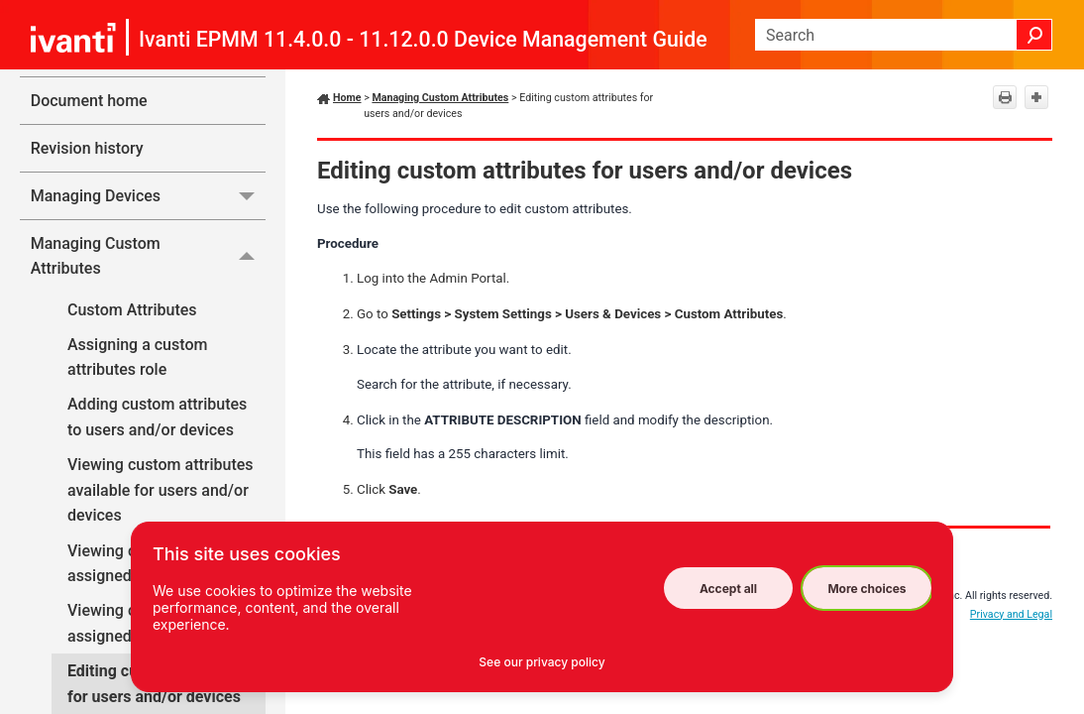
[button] (1034, 35)
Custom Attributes (132, 309)
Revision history (87, 148)
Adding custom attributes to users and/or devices (157, 417)
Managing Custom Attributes (148, 256)
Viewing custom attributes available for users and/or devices (160, 490)
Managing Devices (148, 196)
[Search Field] (903, 35)
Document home (89, 100)
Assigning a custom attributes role (137, 357)
